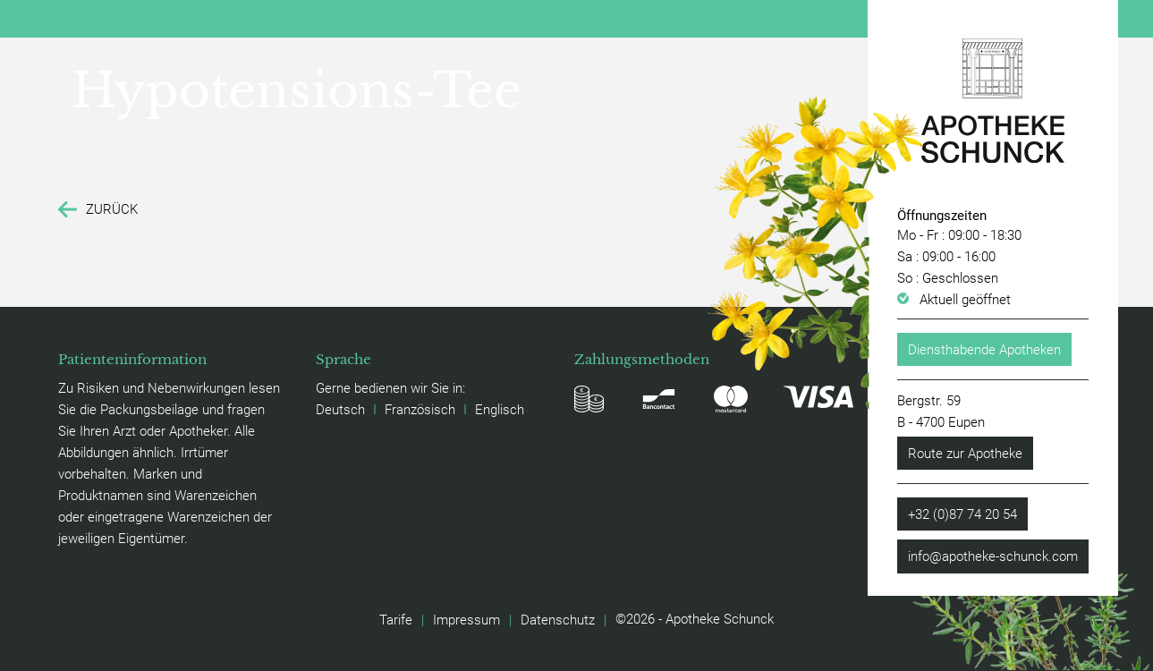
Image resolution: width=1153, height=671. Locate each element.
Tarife (395, 619)
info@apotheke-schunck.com (993, 556)
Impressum (466, 619)
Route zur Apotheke (965, 453)
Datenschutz (558, 619)
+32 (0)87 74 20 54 (962, 513)
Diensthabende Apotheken (984, 349)
